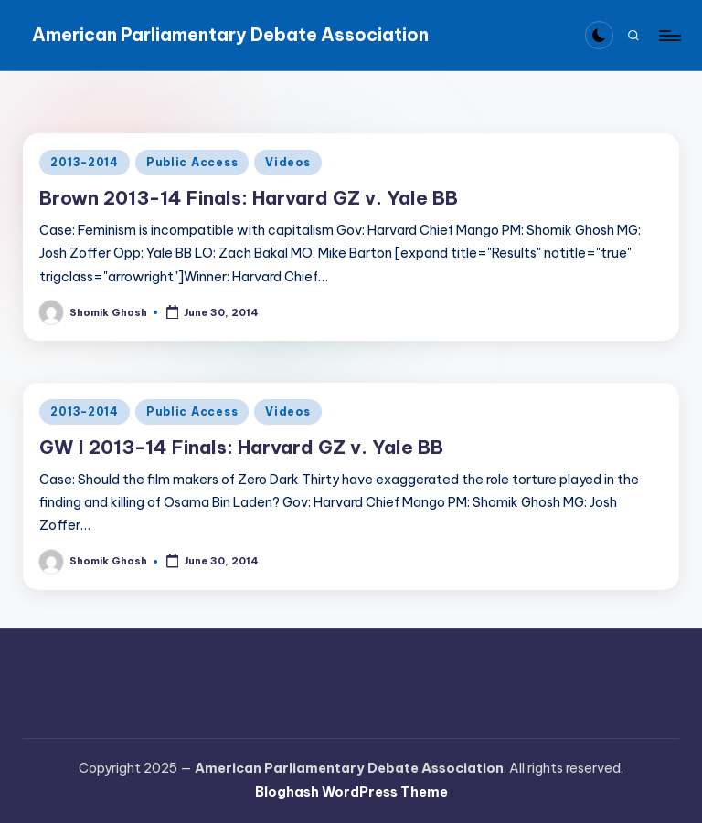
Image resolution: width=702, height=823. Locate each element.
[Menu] (668, 35)
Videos (287, 162)
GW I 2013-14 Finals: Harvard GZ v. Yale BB (241, 447)
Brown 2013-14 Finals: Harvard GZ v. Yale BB (248, 197)
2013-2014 (84, 162)
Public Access (192, 162)
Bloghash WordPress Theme (351, 792)
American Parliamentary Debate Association (230, 35)
